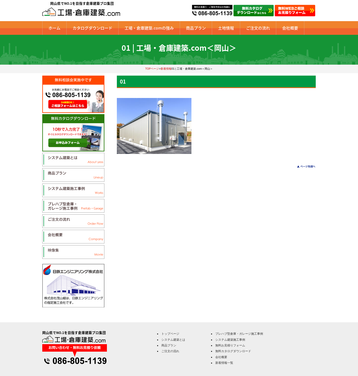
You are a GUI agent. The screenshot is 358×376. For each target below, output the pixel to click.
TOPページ (152, 68)
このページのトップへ (303, 166)
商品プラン (196, 28)
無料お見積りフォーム (230, 345)
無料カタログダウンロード (233, 351)
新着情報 (166, 68)
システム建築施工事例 (230, 339)
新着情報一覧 (224, 363)
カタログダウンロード (92, 28)
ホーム (54, 28)
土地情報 (226, 28)
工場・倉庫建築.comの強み (149, 28)
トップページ (170, 333)
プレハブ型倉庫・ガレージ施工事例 (239, 333)
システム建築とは (173, 339)
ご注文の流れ (258, 28)
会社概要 (290, 28)
